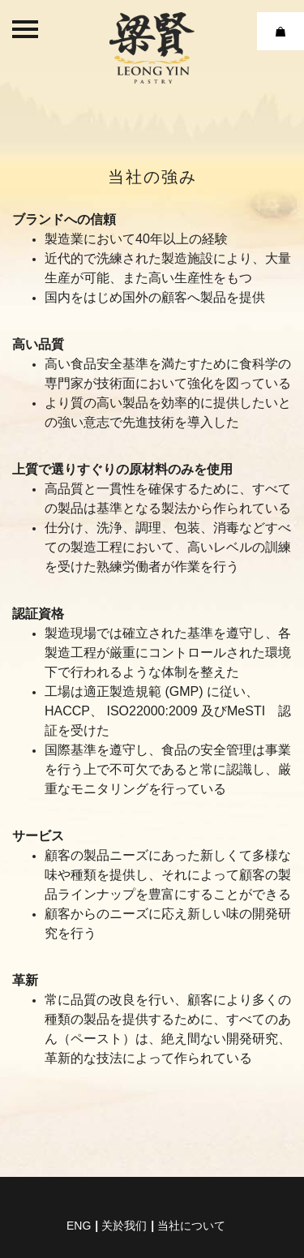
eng (78, 1225)
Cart (280, 31)
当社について (191, 1225)
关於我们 (124, 1225)
